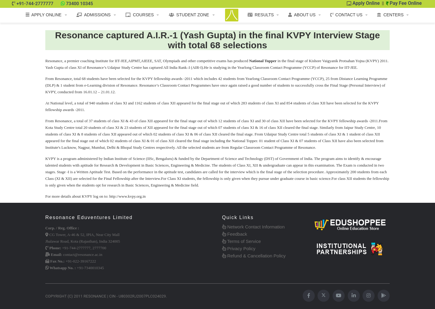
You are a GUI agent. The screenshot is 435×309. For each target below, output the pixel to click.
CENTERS (390, 14)
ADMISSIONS (93, 14)
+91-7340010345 (90, 268)
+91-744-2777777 (34, 3)
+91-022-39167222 (81, 261)
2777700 (99, 248)
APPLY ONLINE (44, 14)
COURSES (139, 14)
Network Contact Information (253, 226)
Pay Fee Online (404, 3)
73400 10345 (79, 3)
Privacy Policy (239, 248)
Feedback (234, 234)
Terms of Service (241, 241)
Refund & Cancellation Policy (254, 255)
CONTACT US (346, 14)
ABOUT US (301, 14)
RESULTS (261, 14)
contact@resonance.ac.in (82, 254)
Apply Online (363, 3)
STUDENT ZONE (189, 14)
